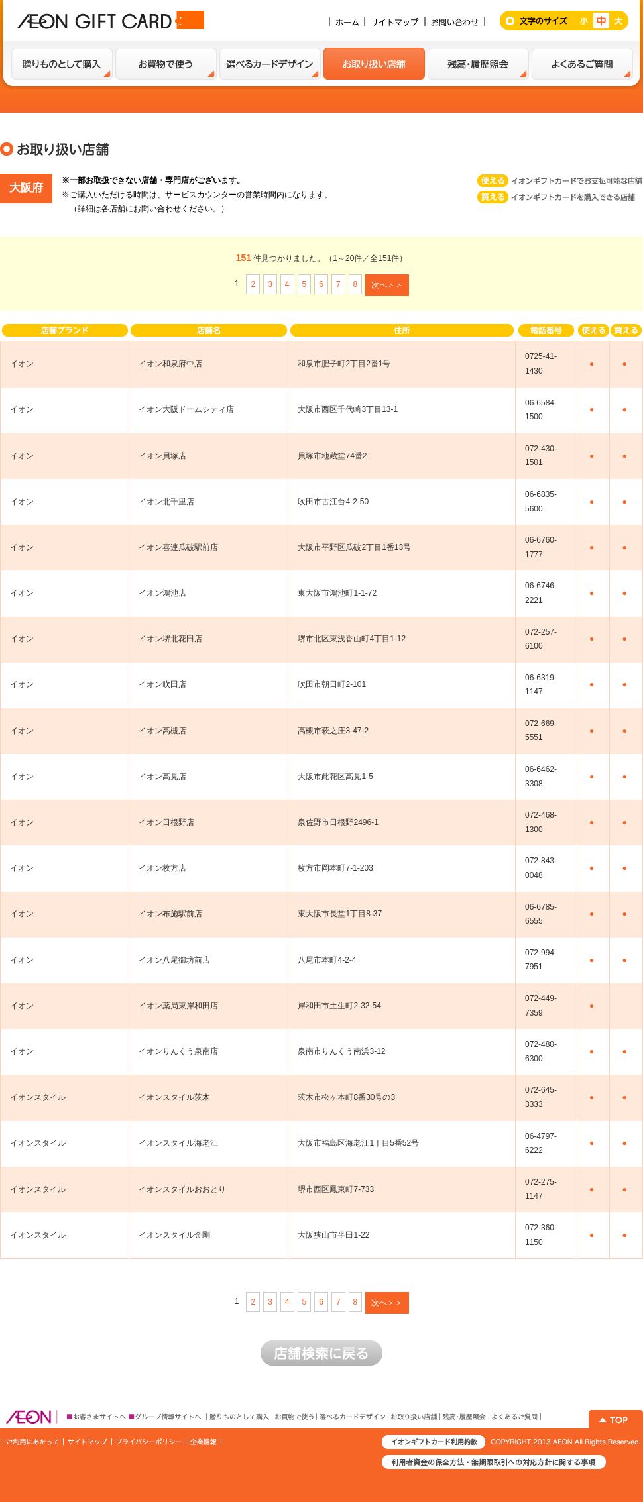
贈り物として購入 (62, 64)
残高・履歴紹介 (478, 64)
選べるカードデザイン (270, 64)
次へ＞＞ (387, 285)
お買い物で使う (166, 64)
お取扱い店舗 (374, 64)
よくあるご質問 (582, 64)
